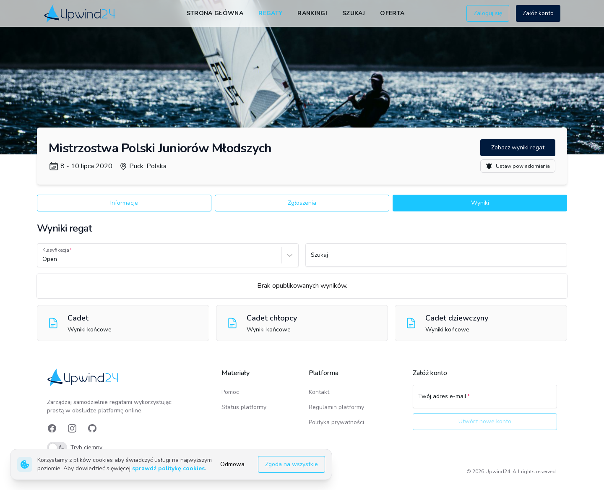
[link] (80, 13)
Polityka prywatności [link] (336, 422)
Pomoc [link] (230, 392)
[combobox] (43, 259)
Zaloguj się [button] (488, 13)
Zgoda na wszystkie (291, 464)
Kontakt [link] (319, 392)
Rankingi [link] (312, 13)
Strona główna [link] (215, 13)
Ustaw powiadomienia (518, 166)
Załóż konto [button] (538, 13)
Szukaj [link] (353, 13)
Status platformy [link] (243, 407)
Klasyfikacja (55, 250)
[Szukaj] (436, 259)
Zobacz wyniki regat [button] (517, 147)
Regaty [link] (270, 13)
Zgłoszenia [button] (302, 203)
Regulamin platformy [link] (336, 407)
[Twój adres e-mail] (485, 400)
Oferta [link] (392, 13)
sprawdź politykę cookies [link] (168, 468)
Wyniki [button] (480, 203)
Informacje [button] (124, 203)
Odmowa (232, 464)
